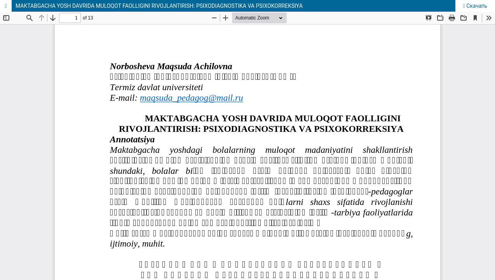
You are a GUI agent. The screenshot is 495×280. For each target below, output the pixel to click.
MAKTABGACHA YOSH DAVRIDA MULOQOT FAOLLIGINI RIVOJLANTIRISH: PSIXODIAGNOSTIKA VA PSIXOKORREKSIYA (159, 6)
